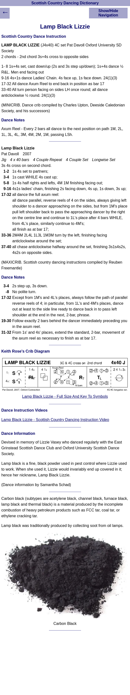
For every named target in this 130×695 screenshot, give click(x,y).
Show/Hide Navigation (108, 13)
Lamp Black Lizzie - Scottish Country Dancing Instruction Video (55, 420)
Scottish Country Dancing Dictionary (65, 3)
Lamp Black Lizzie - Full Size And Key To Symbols (65, 396)
